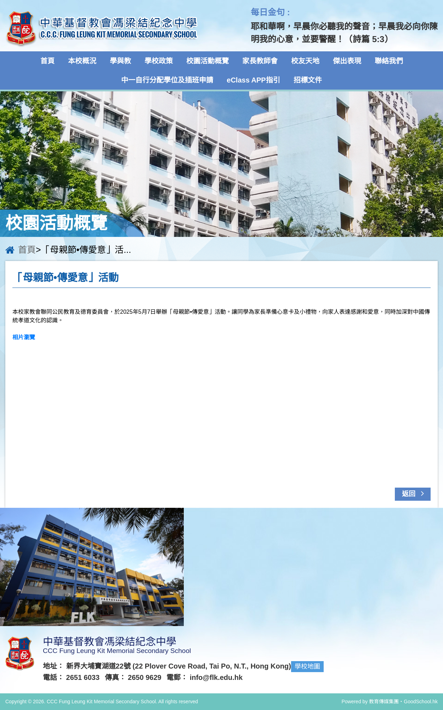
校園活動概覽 (207, 61)
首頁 (47, 61)
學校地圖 (307, 666)
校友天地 (305, 61)
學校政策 (158, 61)
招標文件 (308, 80)
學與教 (120, 61)
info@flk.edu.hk (216, 677)
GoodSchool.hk (421, 701)
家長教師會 (260, 61)
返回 (415, 493)
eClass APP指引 (253, 80)
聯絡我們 (389, 61)
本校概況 (82, 61)
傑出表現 (347, 61)
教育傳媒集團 (384, 701)
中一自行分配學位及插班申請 (167, 80)
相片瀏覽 (23, 337)
